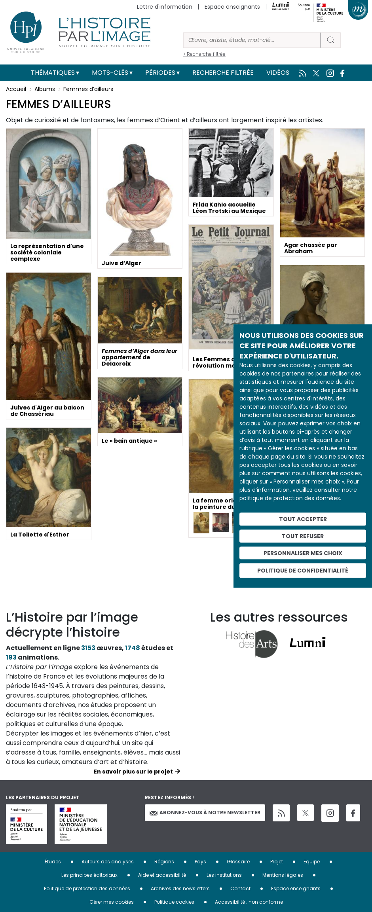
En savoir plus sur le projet (133, 771)
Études (53, 861)
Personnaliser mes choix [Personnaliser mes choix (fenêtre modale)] (303, 553)
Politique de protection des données (87, 888)
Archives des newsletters (180, 888)
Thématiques (53, 72)
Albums (44, 89)
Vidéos (277, 72)
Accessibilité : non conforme (249, 902)
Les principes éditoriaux (89, 875)
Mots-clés (110, 72)
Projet (276, 861)
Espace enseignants (232, 6)
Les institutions (224, 875)
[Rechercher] (252, 40)
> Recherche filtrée (204, 54)
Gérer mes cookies (111, 902)
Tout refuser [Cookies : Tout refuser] (303, 536)
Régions (164, 861)
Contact (240, 888)
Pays (200, 861)
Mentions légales (282, 875)
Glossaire (238, 861)
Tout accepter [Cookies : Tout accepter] (303, 519)
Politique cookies (174, 902)
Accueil (16, 89)
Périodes (160, 72)
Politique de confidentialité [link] (302, 571)
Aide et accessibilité (162, 875)
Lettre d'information (164, 6)
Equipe (312, 861)
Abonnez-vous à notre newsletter (205, 812)
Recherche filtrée (223, 72)
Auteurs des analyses (108, 861)
